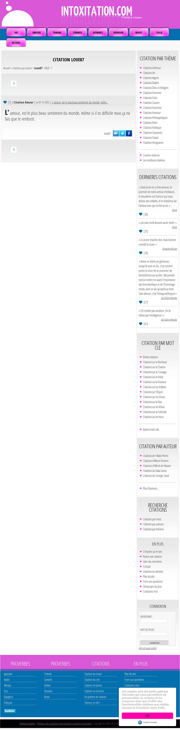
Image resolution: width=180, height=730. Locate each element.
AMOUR (37, 32)
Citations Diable (151, 83)
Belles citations (150, 357)
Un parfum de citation (95, 697)
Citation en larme (93, 685)
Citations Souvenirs (152, 133)
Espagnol (8, 697)
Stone (174, 210)
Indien (47, 685)
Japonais (8, 674)
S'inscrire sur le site (152, 551)
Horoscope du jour (152, 586)
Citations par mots (152, 519)
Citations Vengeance (153, 142)
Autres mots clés (151, 429)
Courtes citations (151, 155)
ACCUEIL (16, 42)
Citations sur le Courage (155, 372)
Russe (47, 697)
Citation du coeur (93, 674)
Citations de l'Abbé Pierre (155, 456)
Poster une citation (152, 556)
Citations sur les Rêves (154, 407)
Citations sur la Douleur (154, 382)
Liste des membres (152, 561)
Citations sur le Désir (153, 377)
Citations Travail (150, 137)
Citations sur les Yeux (153, 417)
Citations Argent (151, 78)
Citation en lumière (94, 691)
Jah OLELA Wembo (169, 298)
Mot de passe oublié (147, 648)
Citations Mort (150, 123)
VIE (16, 32)
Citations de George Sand (156, 476)
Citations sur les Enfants (154, 387)
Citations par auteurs (153, 524)
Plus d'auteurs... (151, 488)
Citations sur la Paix (152, 402)
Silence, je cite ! (92, 702)
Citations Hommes (152, 108)
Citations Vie (149, 73)
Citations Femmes (152, 93)
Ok (147, 716)
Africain (7, 685)
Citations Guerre (151, 103)
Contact (147, 566)
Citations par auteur (22, 68)
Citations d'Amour (152, 68)
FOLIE (159, 32)
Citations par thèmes (153, 529)
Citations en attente (153, 571)
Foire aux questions (152, 581)
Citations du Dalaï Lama (154, 471)
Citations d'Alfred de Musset (157, 466)
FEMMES (77, 32)
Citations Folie (150, 98)
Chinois (47, 674)
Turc (6, 691)
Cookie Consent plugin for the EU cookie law (147, 722)
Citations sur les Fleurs (154, 397)
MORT (138, 32)
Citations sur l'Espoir (153, 392)
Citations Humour (152, 113)
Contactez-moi (150, 591)
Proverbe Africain (169, 248)
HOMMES (98, 32)
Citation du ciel (91, 679)
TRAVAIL (57, 32)
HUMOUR (118, 32)
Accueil (6, 68)
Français (8, 702)
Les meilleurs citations (154, 160)
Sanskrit (48, 679)
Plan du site (149, 576)
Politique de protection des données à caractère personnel (64, 723)
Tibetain (48, 691)
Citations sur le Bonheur (155, 362)
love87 (107, 133)
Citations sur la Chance (154, 367)
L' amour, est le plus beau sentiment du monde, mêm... (80, 102)
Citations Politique (152, 128)
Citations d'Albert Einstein (156, 461)
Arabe (7, 679)
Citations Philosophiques (155, 118)
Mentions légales (27, 723)
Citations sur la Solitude (155, 412)
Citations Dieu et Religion (156, 88)
